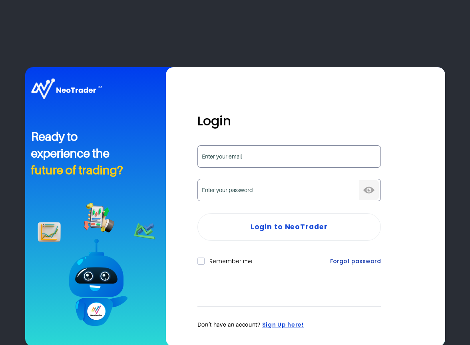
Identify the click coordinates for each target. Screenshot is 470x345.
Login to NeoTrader (289, 227)
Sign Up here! (283, 325)
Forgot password (355, 261)
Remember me (225, 261)
